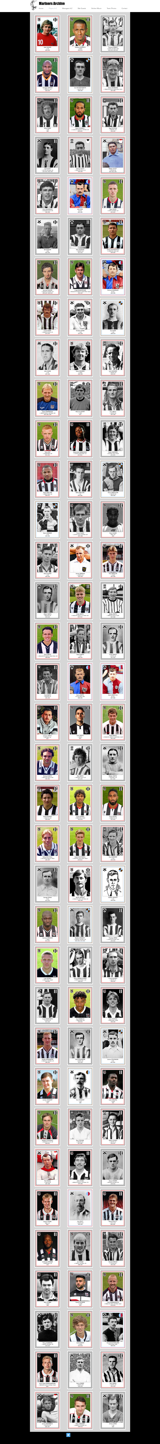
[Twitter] (68, 1435)
